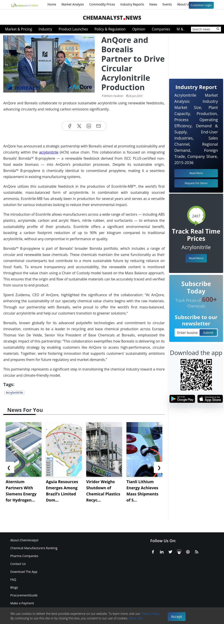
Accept (176, 616)
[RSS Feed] (196, 551)
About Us (186, 4)
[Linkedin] (161, 551)
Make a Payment (22, 603)
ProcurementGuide (24, 595)
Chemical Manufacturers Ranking (33, 548)
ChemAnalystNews (112, 17)
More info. (136, 618)
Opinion (138, 29)
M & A (181, 29)
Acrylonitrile (14, 392)
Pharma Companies (24, 556)
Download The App (23, 572)
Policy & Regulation (110, 29)
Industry (45, 29)
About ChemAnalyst (24, 540)
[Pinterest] (188, 551)
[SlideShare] (179, 551)
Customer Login (201, 5)
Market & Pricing (18, 29)
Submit (208, 332)
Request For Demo (196, 183)
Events (167, 4)
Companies (161, 29)
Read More (196, 258)
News (153, 4)
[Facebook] (153, 551)
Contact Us (18, 564)
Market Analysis (72, 4)
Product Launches (73, 29)
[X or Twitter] (170, 551)
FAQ (13, 579)
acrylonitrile (48, 152)
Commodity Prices (102, 4)
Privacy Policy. (150, 614)
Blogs (14, 587)
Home (51, 4)
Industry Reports (132, 4)
